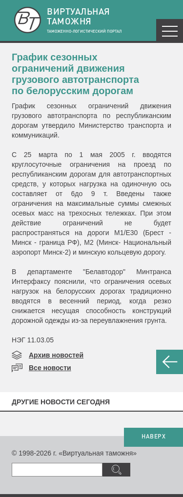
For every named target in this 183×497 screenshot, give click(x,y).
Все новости (50, 368)
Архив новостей (56, 355)
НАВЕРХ (153, 437)
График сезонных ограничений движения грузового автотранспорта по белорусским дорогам (75, 74)
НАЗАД (169, 362)
